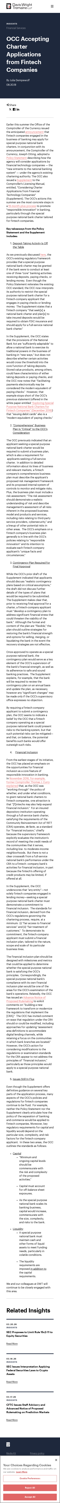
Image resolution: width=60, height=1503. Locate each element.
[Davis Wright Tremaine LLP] (19, 6)
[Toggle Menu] (52, 6)
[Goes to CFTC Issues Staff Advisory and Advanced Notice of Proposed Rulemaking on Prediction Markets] (12, 1420)
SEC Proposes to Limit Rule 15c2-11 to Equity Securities (29, 1334)
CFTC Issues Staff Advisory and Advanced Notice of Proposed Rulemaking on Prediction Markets (27, 1408)
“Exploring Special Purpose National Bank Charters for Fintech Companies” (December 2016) (30, 407)
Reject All (30, 1487)
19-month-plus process (22, 206)
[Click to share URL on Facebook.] (14, 109)
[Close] (56, 1460)
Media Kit (11, 1453)
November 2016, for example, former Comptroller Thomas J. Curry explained (28, 782)
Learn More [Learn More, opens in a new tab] (21, 1472)
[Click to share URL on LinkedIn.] (18, 109)
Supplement (24, 180)
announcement (34, 132)
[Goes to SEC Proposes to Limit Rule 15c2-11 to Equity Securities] (12, 1344)
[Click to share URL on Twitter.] (10, 109)
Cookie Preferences (30, 1478)
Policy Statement (16, 158)
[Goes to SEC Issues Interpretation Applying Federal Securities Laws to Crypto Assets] (12, 1382)
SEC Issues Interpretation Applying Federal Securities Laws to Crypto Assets (28, 1370)
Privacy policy (37, 1453)
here (43, 255)
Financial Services (16, 28)
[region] (30, 1479)
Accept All (30, 1497)
